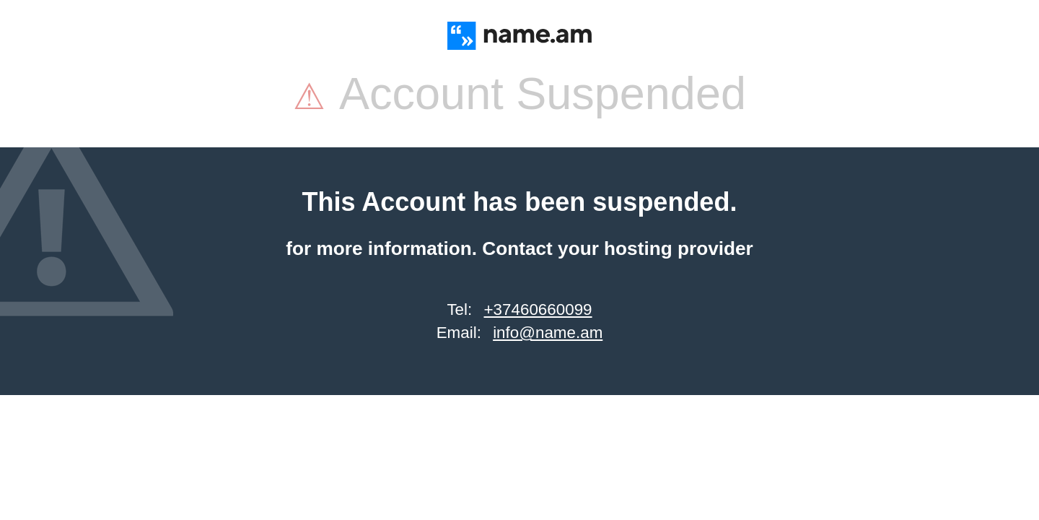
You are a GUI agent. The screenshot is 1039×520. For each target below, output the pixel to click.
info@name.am (547, 333)
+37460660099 (538, 309)
